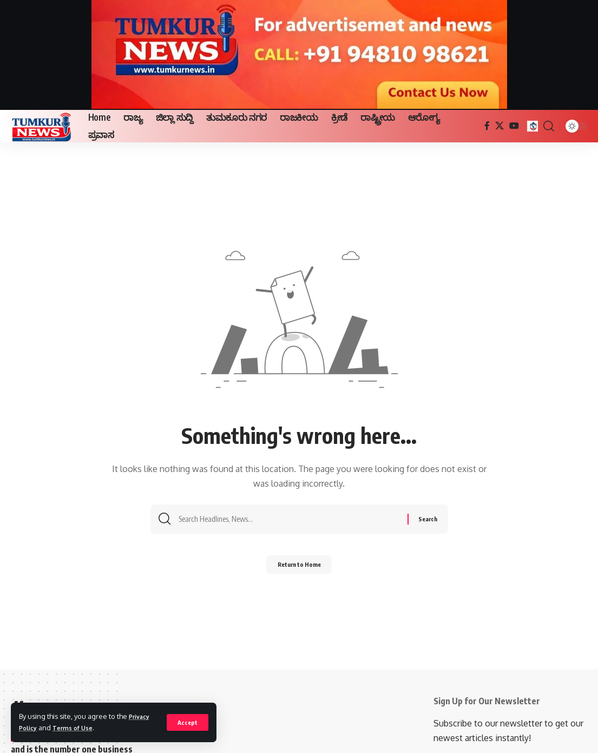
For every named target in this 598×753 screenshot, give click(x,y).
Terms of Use (78, 727)
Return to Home (299, 568)
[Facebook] (487, 126)
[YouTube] (514, 126)
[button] (187, 722)
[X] (499, 126)
